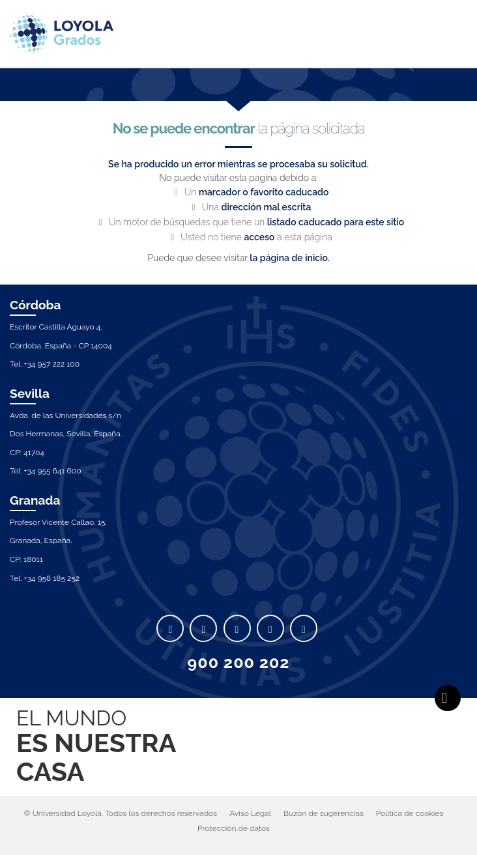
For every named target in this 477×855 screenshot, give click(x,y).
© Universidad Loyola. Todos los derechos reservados (120, 813)
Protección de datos (233, 828)
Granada (35, 500)
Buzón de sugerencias (323, 813)
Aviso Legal (250, 813)
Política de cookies (409, 813)
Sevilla (30, 393)
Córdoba (35, 305)
